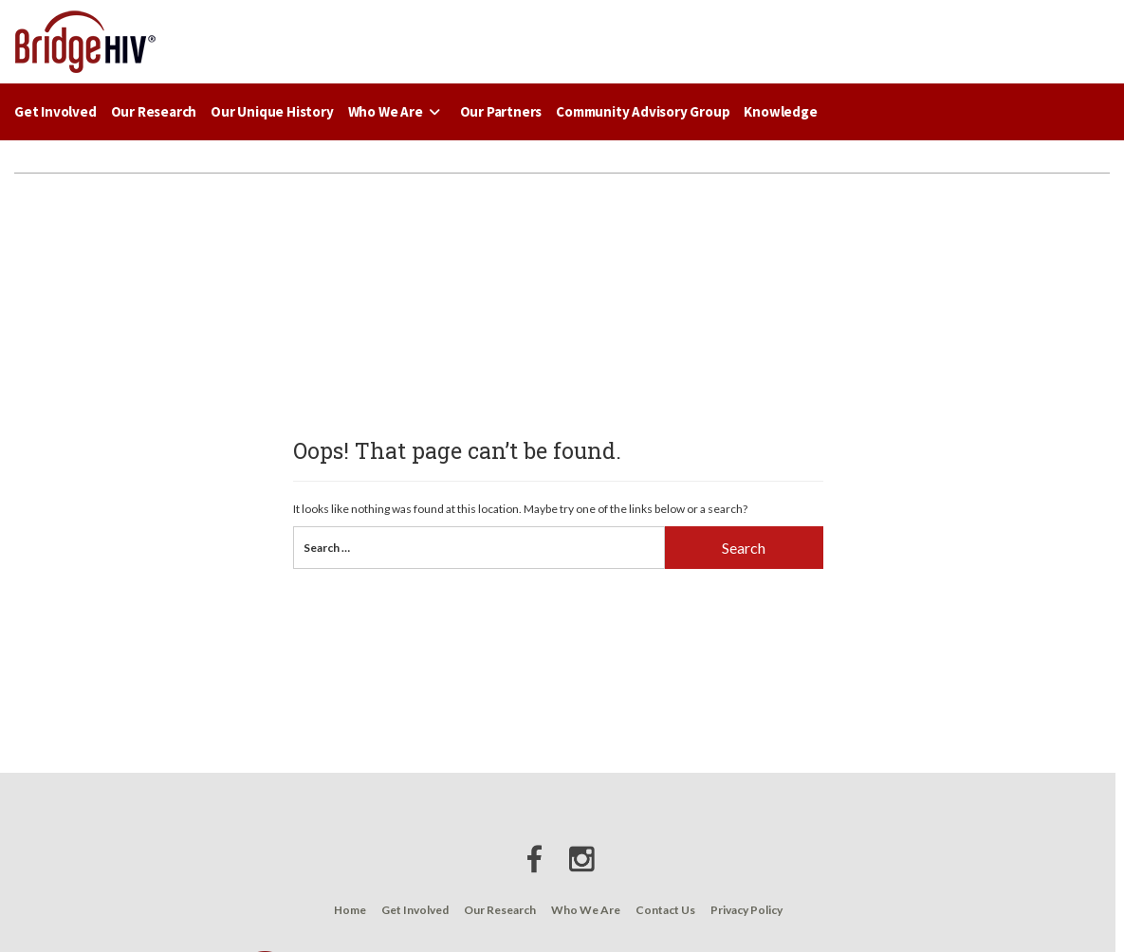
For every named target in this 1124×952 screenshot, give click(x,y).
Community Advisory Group (642, 111)
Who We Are (397, 111)
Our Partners (501, 111)
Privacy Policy (746, 910)
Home (350, 910)
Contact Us (665, 910)
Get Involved (55, 111)
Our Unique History (272, 111)
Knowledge (780, 111)
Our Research (154, 111)
